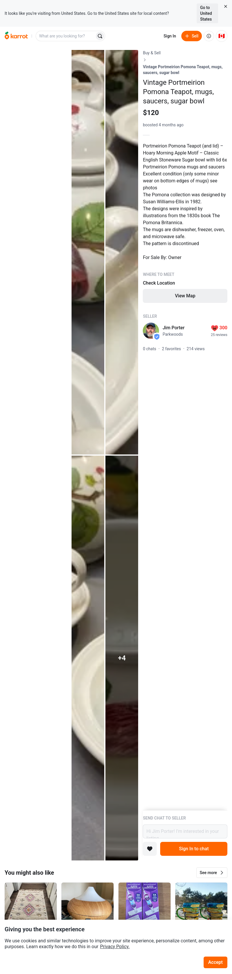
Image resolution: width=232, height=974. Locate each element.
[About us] (209, 36)
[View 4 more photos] (121, 658)
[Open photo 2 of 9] (88, 252)
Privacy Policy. (114, 946)
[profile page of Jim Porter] (151, 331)
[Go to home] (16, 36)
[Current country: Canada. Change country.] (221, 36)
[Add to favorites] (150, 849)
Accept (215, 962)
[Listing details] (185, 430)
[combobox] (66, 36)
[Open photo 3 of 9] (121, 252)
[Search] (100, 36)
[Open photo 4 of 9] (88, 658)
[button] (211, 872)
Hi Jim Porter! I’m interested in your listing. (185, 831)
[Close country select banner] (226, 6)
